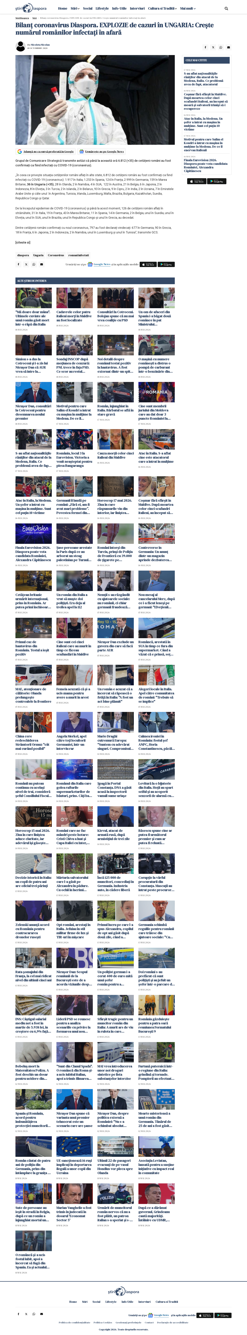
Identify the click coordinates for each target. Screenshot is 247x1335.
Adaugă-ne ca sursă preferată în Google (48, 151)
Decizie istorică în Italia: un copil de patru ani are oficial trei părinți (33, 882)
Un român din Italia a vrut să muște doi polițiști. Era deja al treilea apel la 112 (71, 601)
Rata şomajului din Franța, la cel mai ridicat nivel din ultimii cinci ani (33, 976)
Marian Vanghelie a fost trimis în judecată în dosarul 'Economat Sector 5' (73, 1214)
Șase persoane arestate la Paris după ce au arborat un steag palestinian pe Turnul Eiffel (74, 554)
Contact (149, 1322)
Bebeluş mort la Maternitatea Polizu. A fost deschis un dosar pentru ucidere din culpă (32, 1072)
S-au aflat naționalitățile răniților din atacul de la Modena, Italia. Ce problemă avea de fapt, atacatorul (33, 459)
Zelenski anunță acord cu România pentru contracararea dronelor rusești (32, 931)
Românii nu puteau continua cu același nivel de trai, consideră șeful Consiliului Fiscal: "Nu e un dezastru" (32, 789)
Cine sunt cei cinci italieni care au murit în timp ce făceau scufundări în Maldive (73, 648)
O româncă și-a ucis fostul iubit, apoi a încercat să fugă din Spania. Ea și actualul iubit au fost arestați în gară (32, 1261)
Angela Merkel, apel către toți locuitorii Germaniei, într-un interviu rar (71, 742)
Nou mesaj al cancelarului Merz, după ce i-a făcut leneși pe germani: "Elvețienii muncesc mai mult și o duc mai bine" (156, 601)
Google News (102, 264)
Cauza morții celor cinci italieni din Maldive (115, 455)
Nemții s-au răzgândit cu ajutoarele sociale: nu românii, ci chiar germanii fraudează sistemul (113, 601)
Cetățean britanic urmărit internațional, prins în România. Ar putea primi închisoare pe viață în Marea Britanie (32, 601)
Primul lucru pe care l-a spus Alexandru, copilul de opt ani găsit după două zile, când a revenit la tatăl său (115, 931)
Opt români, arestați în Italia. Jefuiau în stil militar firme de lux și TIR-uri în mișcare (73, 931)
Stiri (74, 8)
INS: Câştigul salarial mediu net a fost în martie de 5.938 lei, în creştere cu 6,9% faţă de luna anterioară (31, 1025)
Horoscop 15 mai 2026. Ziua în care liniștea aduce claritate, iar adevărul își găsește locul (32, 837)
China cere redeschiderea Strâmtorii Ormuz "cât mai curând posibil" (32, 742)
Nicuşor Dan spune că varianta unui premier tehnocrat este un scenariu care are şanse (74, 1119)
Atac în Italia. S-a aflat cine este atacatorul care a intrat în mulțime (156, 457)
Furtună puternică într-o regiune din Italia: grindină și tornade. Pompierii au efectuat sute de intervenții (155, 1072)
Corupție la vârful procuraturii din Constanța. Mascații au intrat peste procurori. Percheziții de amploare (155, 884)
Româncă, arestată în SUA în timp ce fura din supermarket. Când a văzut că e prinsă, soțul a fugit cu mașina (155, 648)
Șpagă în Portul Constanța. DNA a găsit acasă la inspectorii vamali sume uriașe (114, 789)
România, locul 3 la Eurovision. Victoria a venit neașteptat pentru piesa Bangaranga (74, 459)
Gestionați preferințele (128, 1322)
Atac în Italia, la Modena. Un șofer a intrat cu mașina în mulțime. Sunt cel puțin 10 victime (33, 506)
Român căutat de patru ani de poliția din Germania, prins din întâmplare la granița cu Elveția (33, 1167)
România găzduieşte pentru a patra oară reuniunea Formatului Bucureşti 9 (154, 1025)
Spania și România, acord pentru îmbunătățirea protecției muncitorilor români (33, 1119)
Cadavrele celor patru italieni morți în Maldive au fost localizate (74, 316)
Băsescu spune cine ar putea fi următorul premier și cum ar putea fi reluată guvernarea (155, 837)
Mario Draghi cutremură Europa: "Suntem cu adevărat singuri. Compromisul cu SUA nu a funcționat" (115, 742)
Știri (34, 18)
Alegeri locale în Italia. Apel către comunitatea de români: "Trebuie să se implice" (156, 695)
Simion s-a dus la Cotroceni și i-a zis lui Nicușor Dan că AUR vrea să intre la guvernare (31, 365)
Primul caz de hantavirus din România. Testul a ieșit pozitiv (32, 648)
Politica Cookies (103, 1322)
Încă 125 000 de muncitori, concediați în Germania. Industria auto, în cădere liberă (115, 884)
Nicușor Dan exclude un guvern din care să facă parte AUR (115, 646)
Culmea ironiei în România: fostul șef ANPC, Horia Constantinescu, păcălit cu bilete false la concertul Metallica (156, 742)
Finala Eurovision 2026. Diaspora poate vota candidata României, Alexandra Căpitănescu (33, 554)
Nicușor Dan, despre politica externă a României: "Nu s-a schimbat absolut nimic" (113, 1119)
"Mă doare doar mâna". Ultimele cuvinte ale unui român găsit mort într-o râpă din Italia (32, 318)
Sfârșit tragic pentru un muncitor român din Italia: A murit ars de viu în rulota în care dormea (115, 1025)
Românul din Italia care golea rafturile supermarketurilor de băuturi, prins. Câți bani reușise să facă (74, 789)
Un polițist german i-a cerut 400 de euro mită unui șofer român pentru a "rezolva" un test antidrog (114, 978)
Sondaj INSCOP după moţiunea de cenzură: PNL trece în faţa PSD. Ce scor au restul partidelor (73, 365)
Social (87, 8)
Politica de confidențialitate (74, 1322)
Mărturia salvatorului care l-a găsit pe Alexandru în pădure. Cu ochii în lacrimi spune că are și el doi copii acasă (72, 884)
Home (62, 8)
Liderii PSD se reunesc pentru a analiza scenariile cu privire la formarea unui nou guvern (73, 1025)
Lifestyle (102, 8)
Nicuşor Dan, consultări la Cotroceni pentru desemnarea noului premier (33, 412)
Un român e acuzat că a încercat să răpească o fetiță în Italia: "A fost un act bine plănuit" (115, 695)
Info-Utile (119, 8)
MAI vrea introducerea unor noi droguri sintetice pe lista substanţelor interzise (114, 1072)
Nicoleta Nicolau (40, 44)
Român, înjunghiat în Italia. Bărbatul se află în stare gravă (115, 410)
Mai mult (188, 8)
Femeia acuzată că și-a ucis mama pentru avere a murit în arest (73, 693)
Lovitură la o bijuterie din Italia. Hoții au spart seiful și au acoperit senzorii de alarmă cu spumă (155, 789)
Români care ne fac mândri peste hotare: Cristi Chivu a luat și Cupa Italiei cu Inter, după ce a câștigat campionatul (72, 837)
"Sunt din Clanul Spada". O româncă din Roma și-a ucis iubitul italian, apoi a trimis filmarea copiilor (74, 1072)
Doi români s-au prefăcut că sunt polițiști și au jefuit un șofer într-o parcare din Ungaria (156, 978)
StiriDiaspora (22, 18)
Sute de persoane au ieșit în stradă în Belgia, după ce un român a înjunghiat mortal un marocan (32, 1214)
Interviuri (137, 8)
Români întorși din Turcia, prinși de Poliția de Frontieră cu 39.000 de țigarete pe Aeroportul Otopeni (115, 554)
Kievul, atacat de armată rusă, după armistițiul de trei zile (113, 835)
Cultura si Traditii (161, 8)
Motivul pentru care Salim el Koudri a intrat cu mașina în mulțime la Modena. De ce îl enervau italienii (73, 412)
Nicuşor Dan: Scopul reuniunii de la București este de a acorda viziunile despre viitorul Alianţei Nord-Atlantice (74, 978)
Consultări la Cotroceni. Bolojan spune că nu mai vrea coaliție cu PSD (115, 316)
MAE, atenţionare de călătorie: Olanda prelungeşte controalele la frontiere (33, 695)
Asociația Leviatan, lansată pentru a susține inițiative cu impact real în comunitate (156, 1167)
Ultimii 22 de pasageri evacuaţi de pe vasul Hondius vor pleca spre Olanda (115, 1167)
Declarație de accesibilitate (172, 1322)
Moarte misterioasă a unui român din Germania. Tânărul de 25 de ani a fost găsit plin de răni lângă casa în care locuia (155, 1119)
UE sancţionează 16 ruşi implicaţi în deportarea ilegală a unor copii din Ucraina (74, 1167)
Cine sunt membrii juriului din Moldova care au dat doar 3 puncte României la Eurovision (153, 412)
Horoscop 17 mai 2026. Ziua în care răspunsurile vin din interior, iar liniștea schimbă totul (114, 506)
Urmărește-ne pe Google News (104, 151)
